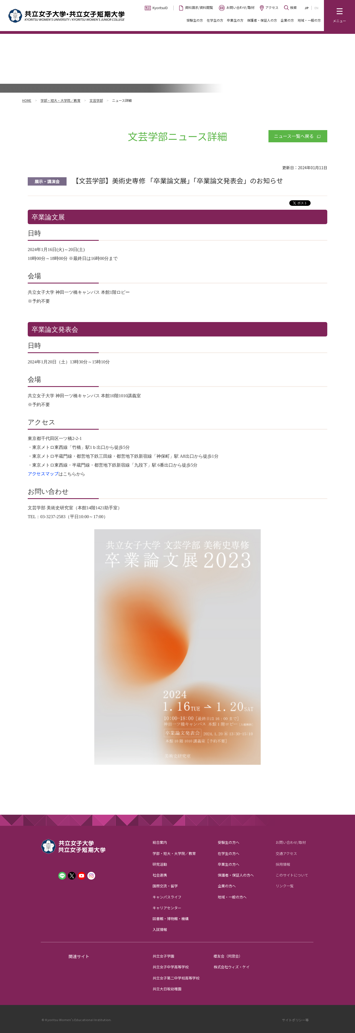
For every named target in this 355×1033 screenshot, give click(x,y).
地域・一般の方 (309, 20)
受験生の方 (194, 20)
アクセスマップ (43, 473)
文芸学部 (96, 100)
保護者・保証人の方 (262, 20)
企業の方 (287, 20)
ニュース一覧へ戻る (294, 136)
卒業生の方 (235, 20)
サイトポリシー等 (295, 1019)
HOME (26, 100)
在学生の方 (215, 20)
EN (316, 8)
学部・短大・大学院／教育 (60, 100)
